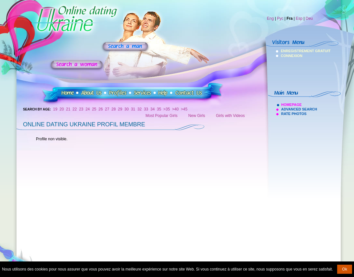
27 (107, 109)
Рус (280, 18)
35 (159, 109)
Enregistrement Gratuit (289, 51)
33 (146, 109)
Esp (299, 18)
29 (120, 109)
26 (100, 109)
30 (126, 109)
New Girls (196, 115)
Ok (344, 269)
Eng (270, 18)
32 (139, 109)
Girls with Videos (230, 115)
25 (94, 109)
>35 (166, 109)
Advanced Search (299, 109)
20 (62, 109)
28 (113, 109)
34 (152, 109)
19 (55, 109)
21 (68, 109)
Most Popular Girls (161, 115)
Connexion (289, 56)
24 (88, 109)
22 (75, 109)
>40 (175, 109)
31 (133, 109)
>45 (184, 109)
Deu (309, 18)
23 (81, 109)
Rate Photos (293, 114)
